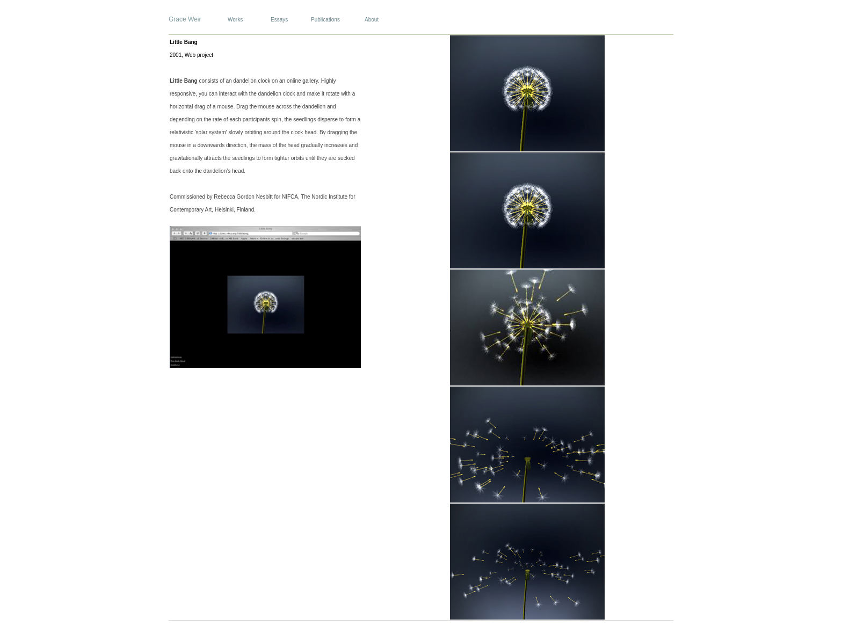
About (372, 20)
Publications (325, 20)
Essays (279, 20)
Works (235, 20)
